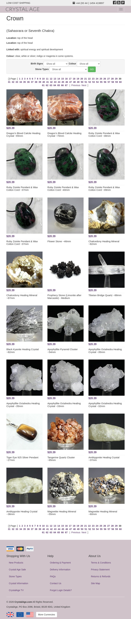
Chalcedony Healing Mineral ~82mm (103, 242)
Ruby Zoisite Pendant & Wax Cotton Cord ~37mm (22, 188)
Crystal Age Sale (17, 569)
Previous (75, 85)
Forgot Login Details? (61, 590)
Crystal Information (18, 583)
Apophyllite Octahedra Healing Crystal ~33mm (64, 405)
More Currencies (46, 614)
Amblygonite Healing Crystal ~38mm (21, 513)
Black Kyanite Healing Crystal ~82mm (22, 350)
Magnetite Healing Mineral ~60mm (102, 513)
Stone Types (42, 69)
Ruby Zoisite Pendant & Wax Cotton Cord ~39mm (104, 188)
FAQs (53, 576)
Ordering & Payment (60, 562)
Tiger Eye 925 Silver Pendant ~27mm (22, 459)
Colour (72, 63)
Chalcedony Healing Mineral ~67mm (21, 296)
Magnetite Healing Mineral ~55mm (61, 513)
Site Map (95, 583)
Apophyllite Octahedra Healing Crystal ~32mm (105, 405)
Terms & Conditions (101, 562)
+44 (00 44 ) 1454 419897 (88, 3)
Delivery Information (60, 569)
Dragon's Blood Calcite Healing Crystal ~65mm (23, 134)
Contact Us (55, 583)
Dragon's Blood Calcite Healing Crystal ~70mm (64, 134)
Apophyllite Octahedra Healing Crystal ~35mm (105, 350)
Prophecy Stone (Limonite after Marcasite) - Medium (64, 296)
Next (84, 85)
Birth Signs (37, 63)
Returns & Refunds (100, 576)
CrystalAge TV (16, 590)
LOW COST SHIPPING (18, 3)
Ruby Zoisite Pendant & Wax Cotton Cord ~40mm (63, 188)
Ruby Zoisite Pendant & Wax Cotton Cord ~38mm (104, 134)
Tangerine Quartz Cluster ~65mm (61, 459)
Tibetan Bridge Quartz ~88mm (104, 295)
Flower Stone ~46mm (59, 241)
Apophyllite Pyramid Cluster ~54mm (62, 350)
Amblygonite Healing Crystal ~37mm (103, 459)
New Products (16, 562)
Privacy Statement (100, 569)
